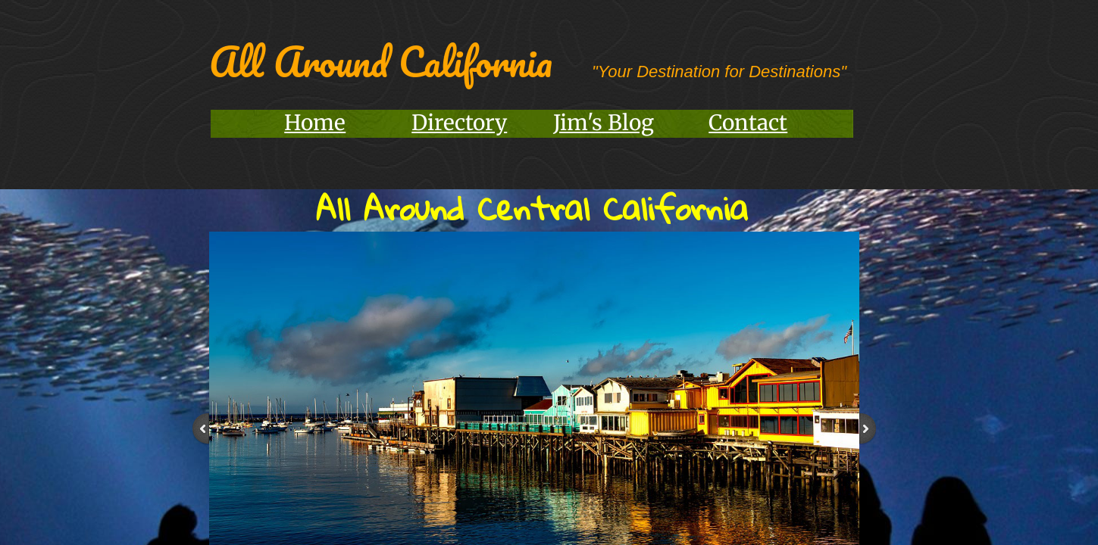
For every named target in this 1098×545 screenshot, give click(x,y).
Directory (459, 122)
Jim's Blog (603, 122)
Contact (748, 122)
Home (315, 122)
